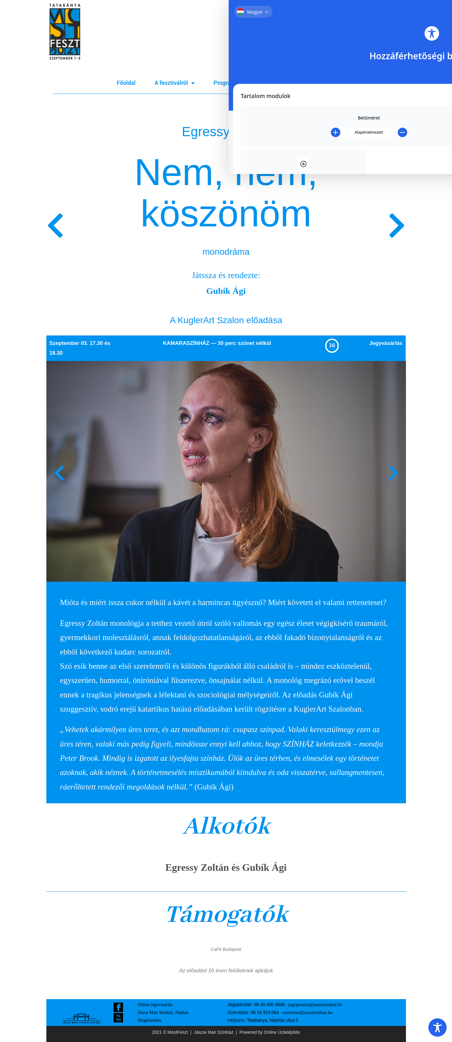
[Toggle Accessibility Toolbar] (437, 1027)
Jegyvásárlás (318, 82)
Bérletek (272, 82)
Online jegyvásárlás (155, 1004)
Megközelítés (149, 1020)
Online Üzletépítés (282, 1032)
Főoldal (126, 82)
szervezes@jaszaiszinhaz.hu (307, 1012)
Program (228, 83)
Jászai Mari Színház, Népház (163, 1012)
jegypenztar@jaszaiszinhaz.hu (315, 1004)
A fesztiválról (175, 83)
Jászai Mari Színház (213, 1032)
